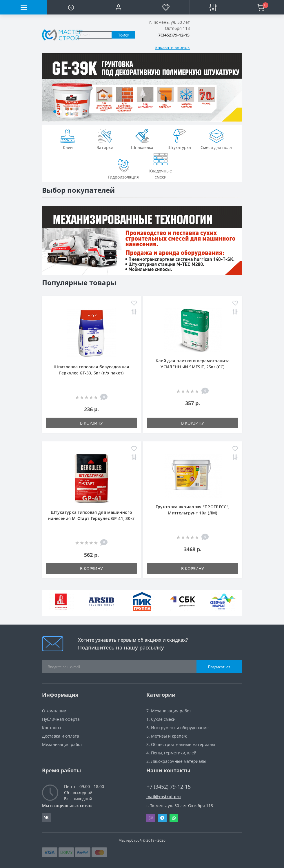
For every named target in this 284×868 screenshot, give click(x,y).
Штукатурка (179, 138)
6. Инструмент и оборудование (177, 727)
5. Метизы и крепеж (166, 736)
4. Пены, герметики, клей (171, 753)
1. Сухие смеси (161, 719)
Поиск (123, 35)
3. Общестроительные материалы (180, 744)
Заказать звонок (172, 47)
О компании (54, 711)
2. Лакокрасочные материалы (176, 761)
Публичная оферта (61, 719)
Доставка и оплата (60, 736)
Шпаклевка (142, 138)
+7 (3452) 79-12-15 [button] (169, 786)
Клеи (68, 138)
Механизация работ (62, 744)
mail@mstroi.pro (163, 796)
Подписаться (219, 666)
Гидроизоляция (123, 168)
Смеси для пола (216, 138)
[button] (118, 7)
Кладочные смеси (160, 165)
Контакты (51, 727)
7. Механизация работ (168, 711)
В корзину (91, 423)
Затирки (105, 138)
